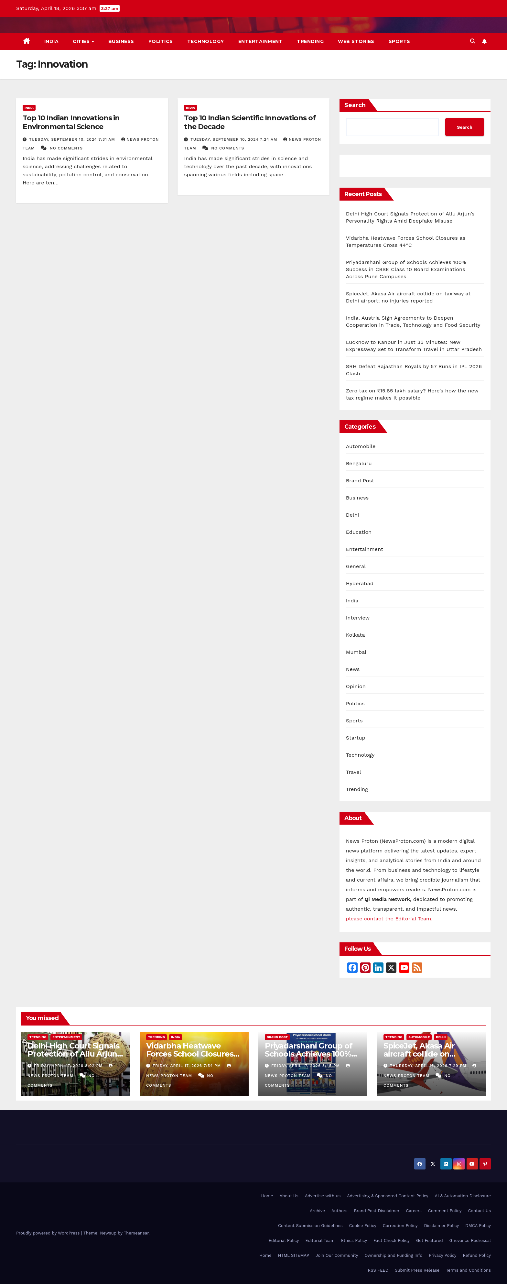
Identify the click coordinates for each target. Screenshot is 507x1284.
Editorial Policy (284, 1240)
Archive (317, 1210)
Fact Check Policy (391, 1240)
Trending (310, 41)
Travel (353, 772)
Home (267, 1195)
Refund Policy (477, 1255)
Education (359, 532)
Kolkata (355, 635)
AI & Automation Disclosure (463, 1195)
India (51, 41)
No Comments (66, 148)
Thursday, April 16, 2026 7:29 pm (429, 1065)
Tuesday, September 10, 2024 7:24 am (234, 139)
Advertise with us (322, 1195)
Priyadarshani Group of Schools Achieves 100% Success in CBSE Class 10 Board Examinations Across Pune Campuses (406, 269)
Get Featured (429, 1240)
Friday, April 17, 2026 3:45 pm (306, 1065)
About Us (289, 1195)
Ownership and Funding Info (393, 1255)
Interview (358, 618)
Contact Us (479, 1210)
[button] (472, 41)
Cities (82, 41)
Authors (339, 1210)
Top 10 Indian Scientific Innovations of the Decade (249, 122)
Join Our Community (337, 1255)
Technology (205, 41)
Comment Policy (445, 1210)
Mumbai (356, 652)
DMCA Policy (478, 1225)
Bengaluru (359, 463)
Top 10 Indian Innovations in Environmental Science (71, 122)
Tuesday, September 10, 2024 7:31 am (73, 139)
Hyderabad (360, 583)
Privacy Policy (442, 1255)
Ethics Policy (354, 1240)
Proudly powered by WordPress (48, 1233)
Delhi (352, 515)
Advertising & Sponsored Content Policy (387, 1195)
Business (121, 41)
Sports (399, 41)
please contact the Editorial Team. (389, 919)
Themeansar (136, 1233)
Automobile (361, 446)
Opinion (356, 686)
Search (355, 105)
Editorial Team (319, 1240)
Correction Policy (400, 1225)
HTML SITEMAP (293, 1255)
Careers (414, 1210)
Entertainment (260, 41)
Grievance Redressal (470, 1240)
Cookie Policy (362, 1225)
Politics (160, 41)
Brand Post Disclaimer (377, 1210)
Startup (355, 738)
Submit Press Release (417, 1270)
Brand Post (360, 480)
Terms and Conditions (468, 1270)
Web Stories (356, 41)
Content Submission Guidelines (310, 1225)
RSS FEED (378, 1270)
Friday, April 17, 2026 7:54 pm (187, 1065)
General (356, 566)
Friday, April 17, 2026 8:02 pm (69, 1065)
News (353, 669)
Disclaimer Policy (441, 1225)
